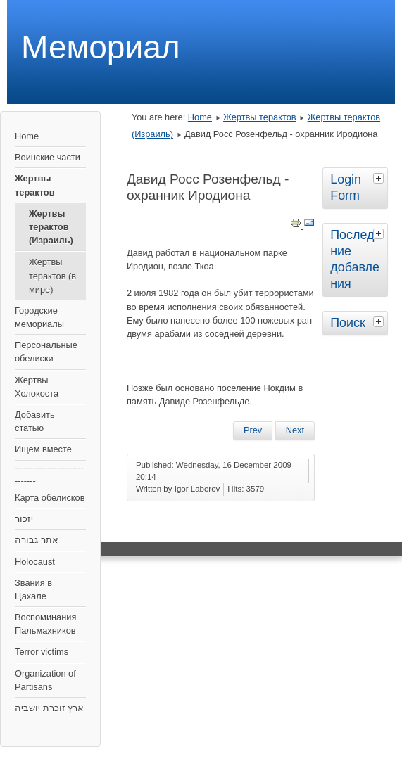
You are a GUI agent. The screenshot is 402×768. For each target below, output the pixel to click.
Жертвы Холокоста (36, 387)
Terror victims (41, 651)
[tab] (380, 178)
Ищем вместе (43, 449)
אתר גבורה (36, 540)
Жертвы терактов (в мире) (52, 275)
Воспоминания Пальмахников (45, 624)
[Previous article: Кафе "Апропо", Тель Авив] (252, 430)
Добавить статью (35, 421)
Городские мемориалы (39, 317)
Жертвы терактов (35, 185)
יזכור (24, 518)
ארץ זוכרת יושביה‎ (49, 708)
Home (27, 136)
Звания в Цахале (33, 589)
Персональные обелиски (46, 352)
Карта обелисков (49, 497)
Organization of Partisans (45, 680)
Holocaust (35, 561)
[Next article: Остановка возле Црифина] (295, 430)
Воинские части (47, 157)
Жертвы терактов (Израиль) (51, 226)
